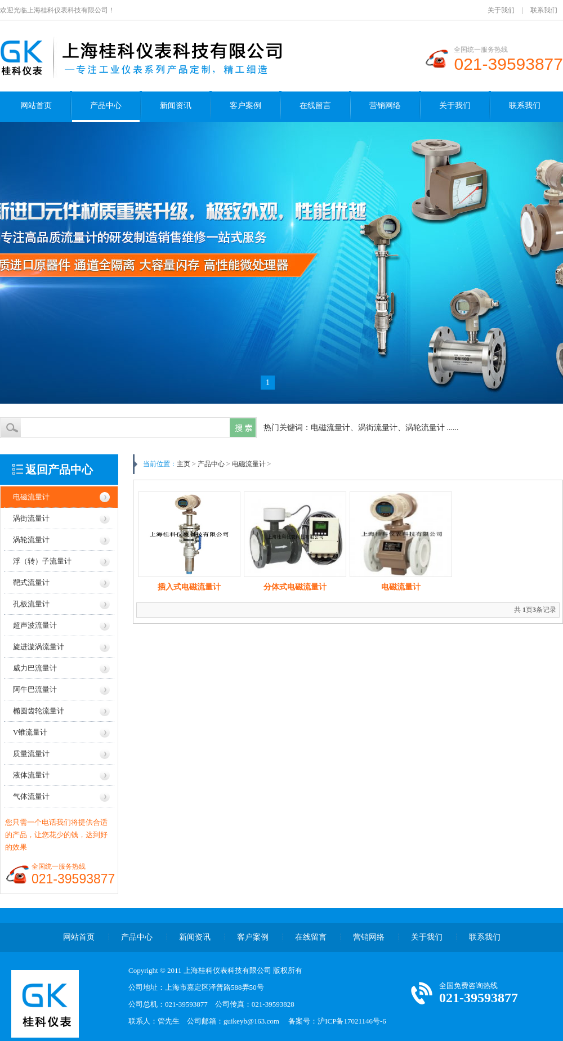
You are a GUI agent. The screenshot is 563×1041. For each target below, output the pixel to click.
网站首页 (36, 105)
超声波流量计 (35, 625)
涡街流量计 (31, 518)
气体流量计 (31, 796)
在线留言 (315, 105)
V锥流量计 (30, 732)
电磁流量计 (31, 497)
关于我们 (501, 10)
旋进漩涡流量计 (38, 646)
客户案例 (245, 105)
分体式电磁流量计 (295, 587)
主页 (183, 464)
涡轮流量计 (31, 539)
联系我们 (543, 10)
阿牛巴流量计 (35, 689)
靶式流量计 (31, 582)
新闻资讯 (175, 105)
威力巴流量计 (35, 668)
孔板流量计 (31, 604)
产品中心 (106, 105)
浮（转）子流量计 (42, 561)
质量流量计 (31, 753)
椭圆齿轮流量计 (38, 711)
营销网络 (385, 105)
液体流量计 (31, 775)
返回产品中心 (59, 469)
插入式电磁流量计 (189, 587)
